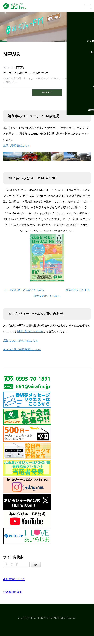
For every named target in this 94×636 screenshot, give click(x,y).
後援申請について (14, 579)
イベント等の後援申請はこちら (22, 349)
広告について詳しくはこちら (20, 340)
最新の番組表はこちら (16, 145)
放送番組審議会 (12, 592)
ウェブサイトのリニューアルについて (26, 73)
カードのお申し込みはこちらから (24, 290)
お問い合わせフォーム (30, 331)
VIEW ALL (47, 92)
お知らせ (19, 68)
